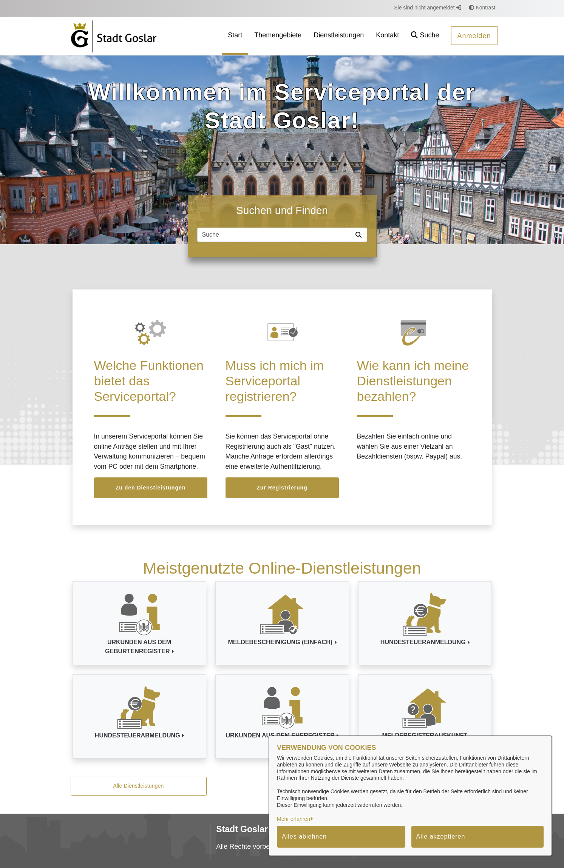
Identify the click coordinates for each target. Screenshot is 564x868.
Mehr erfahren (293, 819)
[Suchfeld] (275, 235)
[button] (425, 36)
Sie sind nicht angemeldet (427, 8)
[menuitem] (235, 36)
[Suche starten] (360, 235)
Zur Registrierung (282, 488)
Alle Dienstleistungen (138, 786)
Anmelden (474, 36)
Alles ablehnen (304, 836)
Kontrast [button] (482, 8)
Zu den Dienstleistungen (151, 488)
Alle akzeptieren (440, 836)
